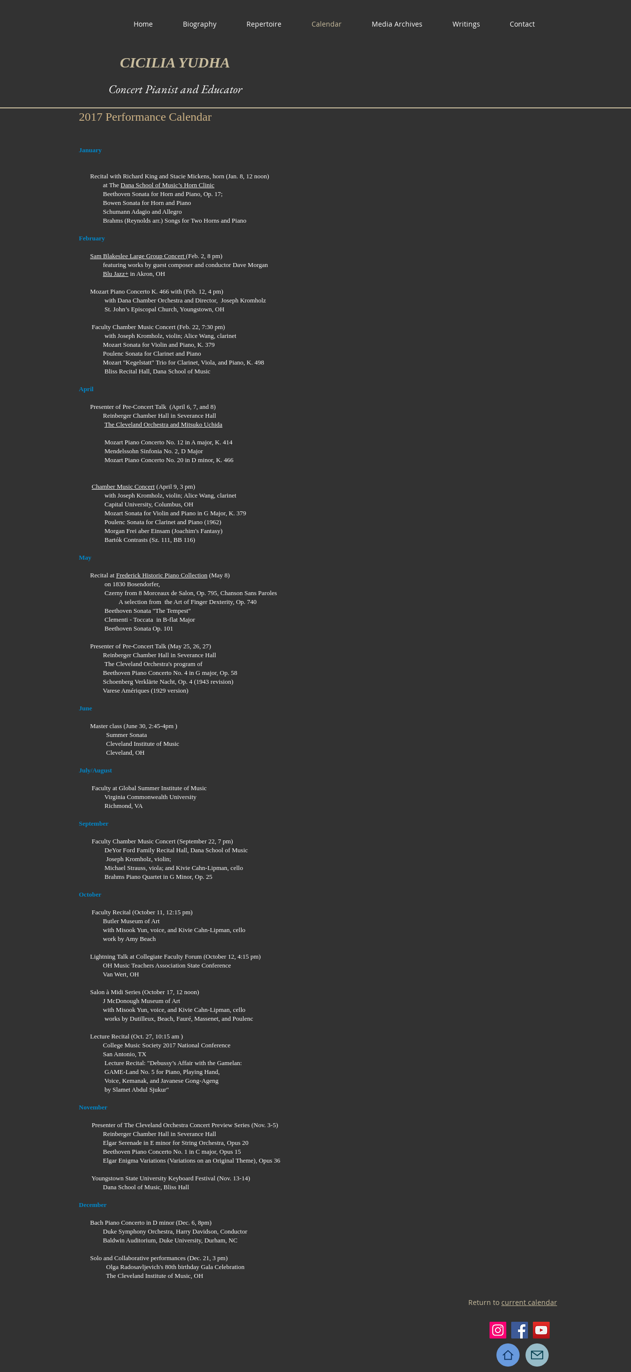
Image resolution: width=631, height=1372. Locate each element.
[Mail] (537, 1355)
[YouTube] (541, 1330)
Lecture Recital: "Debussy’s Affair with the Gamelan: (173, 1063)
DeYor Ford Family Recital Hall (146, 850)
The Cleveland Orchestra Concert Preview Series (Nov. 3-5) (201, 1125)
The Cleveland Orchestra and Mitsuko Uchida (163, 424)
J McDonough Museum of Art (141, 1000)
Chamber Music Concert (123, 486)
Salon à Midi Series (115, 992)
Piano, (174, 1071)
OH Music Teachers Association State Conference (167, 965)
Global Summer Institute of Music (163, 788)
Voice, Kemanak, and (133, 1080)
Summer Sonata (126, 734)
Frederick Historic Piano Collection (161, 575)
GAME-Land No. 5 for (135, 1071)
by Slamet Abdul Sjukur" (137, 1089)
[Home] (508, 1355)
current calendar (529, 1302)
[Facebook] (519, 1330)
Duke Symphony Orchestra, (139, 1231)
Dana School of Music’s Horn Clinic (167, 185)
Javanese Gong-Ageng (189, 1080)
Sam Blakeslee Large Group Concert (138, 256)
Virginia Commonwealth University (151, 797)
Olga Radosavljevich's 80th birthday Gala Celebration (175, 1267)
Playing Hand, (201, 1071)
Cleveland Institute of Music (142, 743)
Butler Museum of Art (131, 921)
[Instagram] (498, 1330)
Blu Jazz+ (116, 273)
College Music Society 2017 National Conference (167, 1045)
